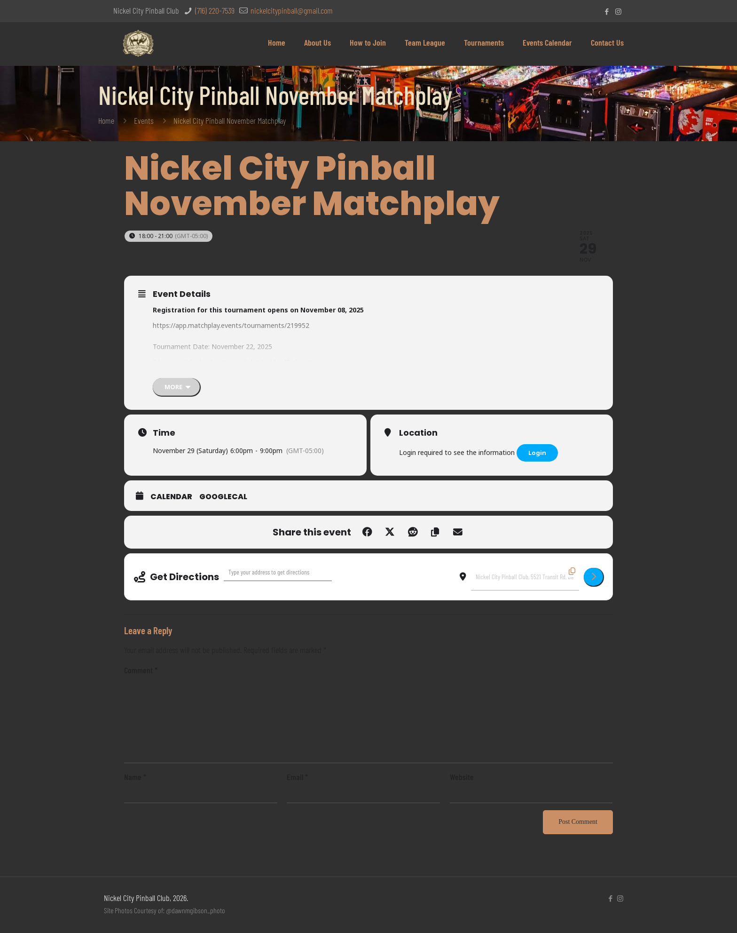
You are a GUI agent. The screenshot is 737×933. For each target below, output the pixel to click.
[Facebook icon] (606, 11)
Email (297, 777)
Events (144, 120)
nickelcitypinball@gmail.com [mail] (291, 10)
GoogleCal (223, 497)
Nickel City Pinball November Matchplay (229, 120)
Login (537, 452)
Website (462, 777)
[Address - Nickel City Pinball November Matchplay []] (278, 572)
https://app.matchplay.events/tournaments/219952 (231, 325)
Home (106, 120)
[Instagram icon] (618, 11)
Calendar (171, 497)
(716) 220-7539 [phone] (214, 10)
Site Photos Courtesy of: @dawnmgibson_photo (164, 910)
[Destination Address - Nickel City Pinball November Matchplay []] (525, 576)
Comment (141, 670)
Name (135, 777)
